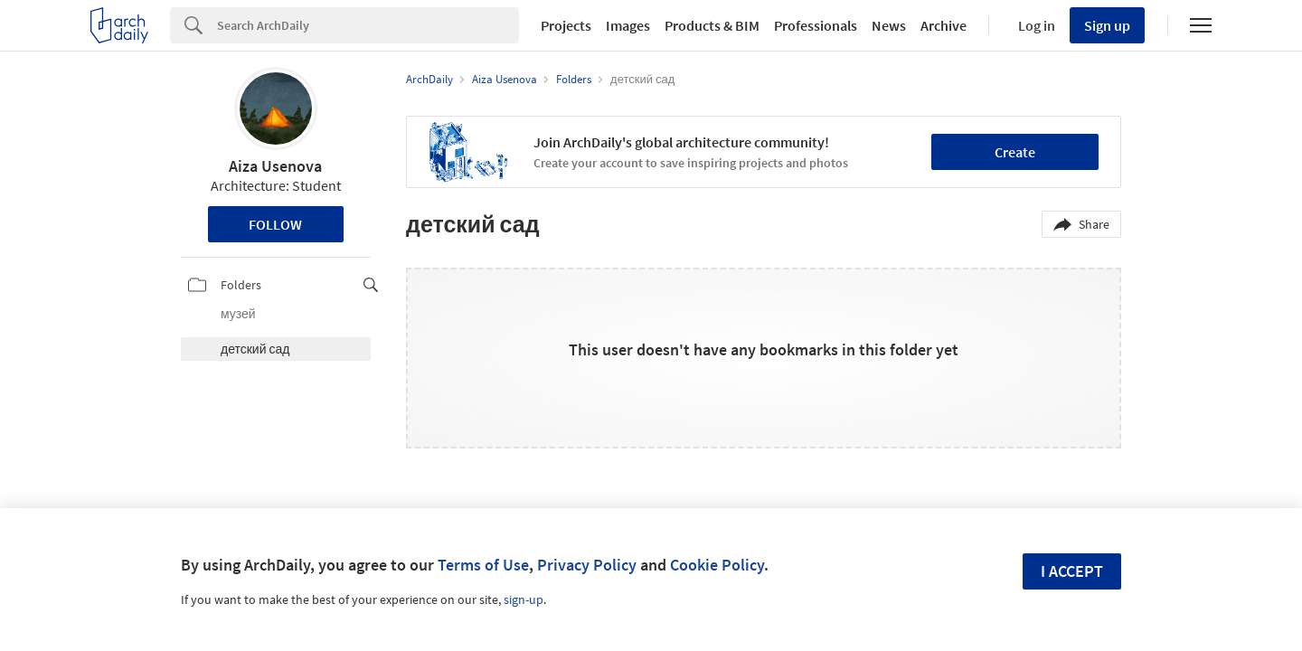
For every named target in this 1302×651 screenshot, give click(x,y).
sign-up (523, 599)
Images (628, 25)
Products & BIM (712, 25)
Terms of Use (483, 564)
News (889, 25)
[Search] (368, 25)
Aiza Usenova (275, 166)
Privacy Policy (587, 564)
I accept (1072, 571)
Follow (275, 224)
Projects (566, 25)
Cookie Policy (717, 564)
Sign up (1107, 25)
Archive (943, 25)
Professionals (815, 25)
